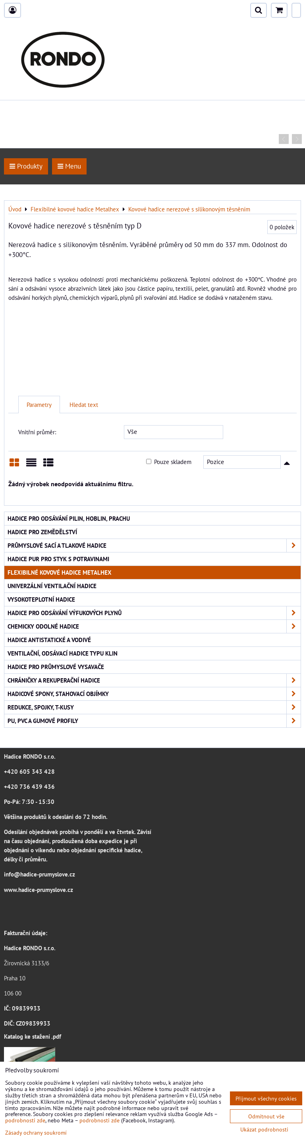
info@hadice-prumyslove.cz (39, 874)
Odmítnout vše (266, 1116)
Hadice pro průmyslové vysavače (56, 667)
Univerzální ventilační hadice (52, 586)
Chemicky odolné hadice (154, 626)
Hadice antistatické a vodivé (49, 640)
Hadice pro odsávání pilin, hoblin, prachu (69, 518)
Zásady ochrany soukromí (36, 1132)
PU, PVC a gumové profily (154, 720)
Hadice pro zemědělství (42, 532)
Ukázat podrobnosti (264, 1129)
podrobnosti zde (25, 1120)
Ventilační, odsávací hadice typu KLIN (63, 653)
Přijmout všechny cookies (266, 1098)
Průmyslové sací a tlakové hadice (154, 545)
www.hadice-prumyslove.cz (38, 890)
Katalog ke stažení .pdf (32, 1036)
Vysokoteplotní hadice (41, 599)
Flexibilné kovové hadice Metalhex (60, 572)
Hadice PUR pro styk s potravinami (58, 559)
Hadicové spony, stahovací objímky (154, 693)
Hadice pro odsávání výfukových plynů (154, 612)
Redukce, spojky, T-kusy (154, 707)
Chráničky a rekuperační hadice (154, 680)
